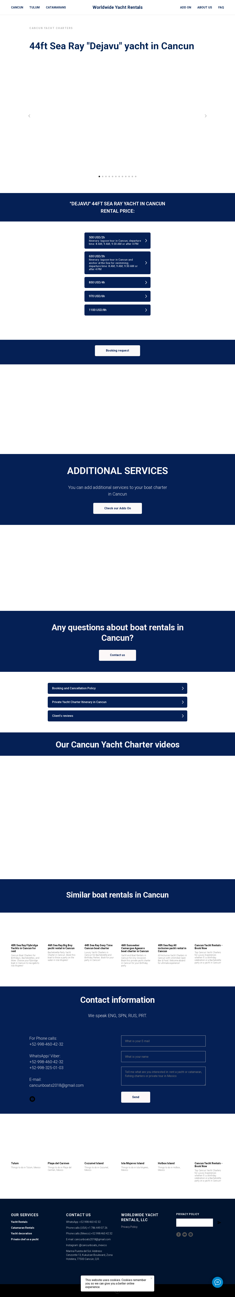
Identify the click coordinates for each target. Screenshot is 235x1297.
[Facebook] (178, 1234)
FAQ (221, 7)
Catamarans (56, 7)
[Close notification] (151, 1278)
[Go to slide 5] (112, 176)
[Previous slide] (29, 116)
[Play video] (117, 814)
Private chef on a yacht (25, 1239)
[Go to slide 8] (122, 176)
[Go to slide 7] (119, 176)
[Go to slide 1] (99, 176)
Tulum (34, 7)
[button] (117, 241)
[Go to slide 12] (135, 176)
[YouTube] (184, 1234)
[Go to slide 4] (109, 176)
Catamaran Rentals (22, 1227)
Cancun (17, 7)
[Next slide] (205, 116)
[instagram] (32, 1099)
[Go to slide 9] (125, 176)
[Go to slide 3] (106, 176)
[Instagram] (190, 1234)
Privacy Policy (129, 1226)
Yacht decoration (21, 1233)
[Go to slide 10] (129, 176)
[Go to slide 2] (102, 176)
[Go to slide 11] (132, 176)
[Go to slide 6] (116, 176)
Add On (185, 7)
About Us (204, 7)
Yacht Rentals (19, 1221)
